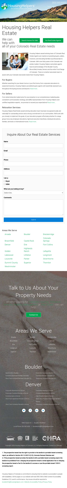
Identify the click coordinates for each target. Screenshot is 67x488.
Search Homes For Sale (34, 40)
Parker (26, 259)
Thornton (47, 263)
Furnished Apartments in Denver (45, 392)
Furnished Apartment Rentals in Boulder (17, 375)
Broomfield (9, 241)
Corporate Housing (38, 301)
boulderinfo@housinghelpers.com (13, 481)
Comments (8, 198)
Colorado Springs (33, 340)
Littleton (27, 255)
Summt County (11, 263)
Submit (33, 220)
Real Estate (48, 304)
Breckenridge (48, 234)
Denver (8, 245)
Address (7, 169)
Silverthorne (48, 259)
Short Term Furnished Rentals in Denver (17, 404)
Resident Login (61, 6)
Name (6, 141)
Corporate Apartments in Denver (15, 390)
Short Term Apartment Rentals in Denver (17, 398)
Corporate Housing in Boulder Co (45, 372)
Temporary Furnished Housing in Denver (47, 404)
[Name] (33, 145)
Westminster (10, 266)
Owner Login (51, 6)
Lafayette (47, 251)
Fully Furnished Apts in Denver (44, 395)
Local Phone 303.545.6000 (22, 426)
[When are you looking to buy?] (33, 193)
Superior (27, 263)
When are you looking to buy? (14, 189)
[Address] (33, 173)
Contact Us (33, 314)
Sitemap (59, 445)
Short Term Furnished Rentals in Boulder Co (18, 378)
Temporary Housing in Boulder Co (46, 378)
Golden (8, 251)
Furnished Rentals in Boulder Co (45, 375)
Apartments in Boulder (12, 372)
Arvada (8, 234)
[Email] (33, 155)
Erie (25, 245)
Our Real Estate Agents (55, 40)
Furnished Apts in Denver (13, 395)
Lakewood (9, 255)
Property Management (25, 304)
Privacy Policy (47, 481)
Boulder (27, 234)
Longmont (47, 255)
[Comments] (33, 207)
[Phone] (33, 164)
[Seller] (4, 184)
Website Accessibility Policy (33, 481)
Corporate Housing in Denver (44, 390)
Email (6, 151)
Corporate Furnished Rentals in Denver (17, 392)
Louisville (8, 259)
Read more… (34, 89)
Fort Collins (48, 245)
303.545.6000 (58, 2)
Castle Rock (29, 241)
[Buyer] (4, 181)
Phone (6, 160)
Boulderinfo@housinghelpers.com (43, 426)
